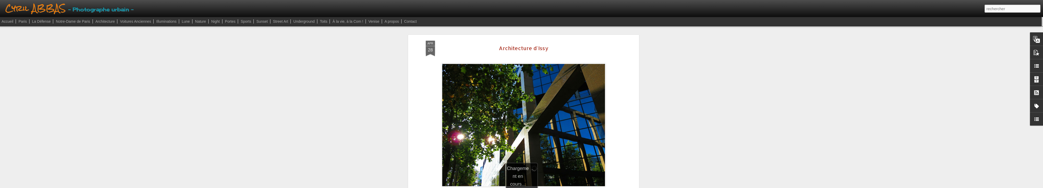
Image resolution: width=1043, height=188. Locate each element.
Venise (373, 21)
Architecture (105, 21)
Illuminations (166, 21)
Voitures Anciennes (135, 21)
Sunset (262, 21)
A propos (392, 21)
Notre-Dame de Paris (73, 21)
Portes (230, 21)
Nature (200, 21)
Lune (186, 21)
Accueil (7, 21)
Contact (410, 21)
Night (215, 21)
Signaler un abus (551, 185)
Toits (324, 21)
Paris (23, 21)
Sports (246, 21)
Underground (304, 21)
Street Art (280, 21)
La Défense (41, 21)
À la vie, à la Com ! (347, 21)
